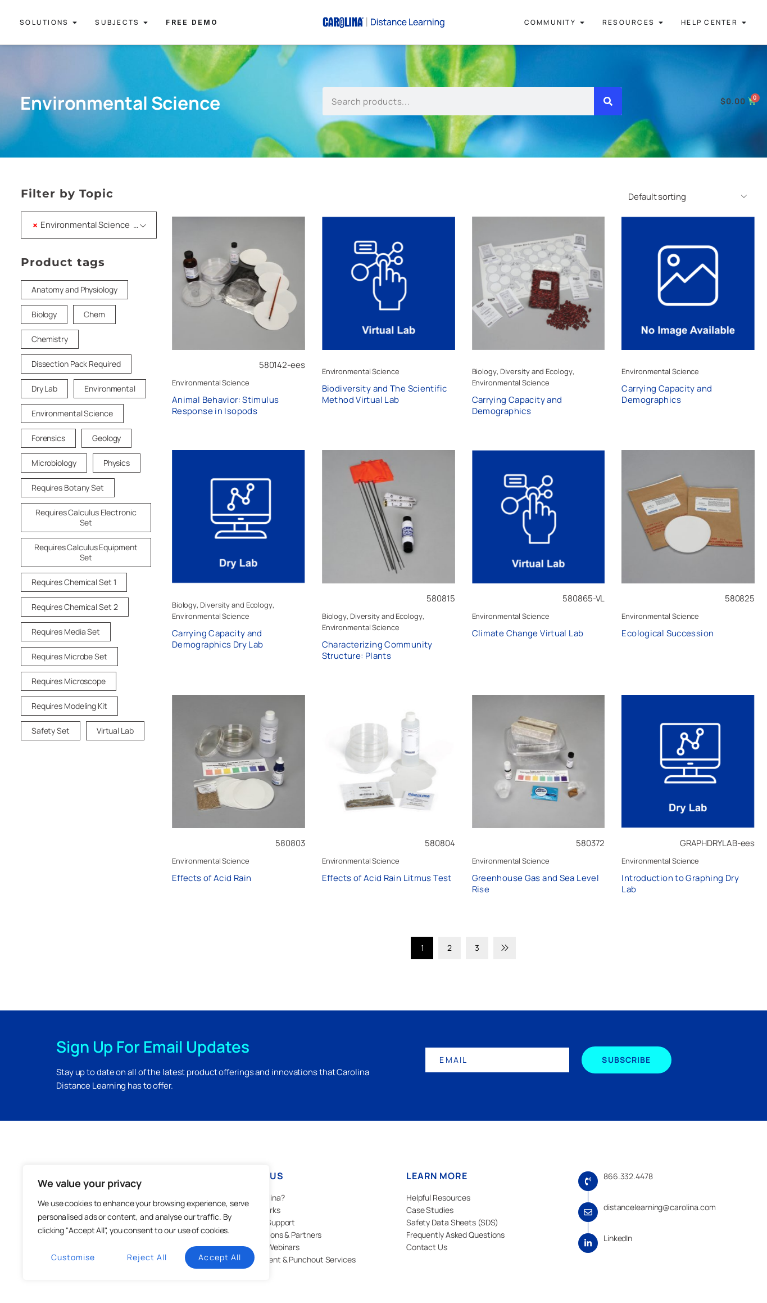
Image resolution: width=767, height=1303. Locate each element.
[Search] (608, 101)
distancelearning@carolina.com (659, 1207)
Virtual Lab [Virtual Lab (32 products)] (115, 730)
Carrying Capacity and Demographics (517, 405)
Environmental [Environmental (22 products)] (109, 388)
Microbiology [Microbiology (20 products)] (53, 462)
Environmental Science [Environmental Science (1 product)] (72, 413)
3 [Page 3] (477, 947)
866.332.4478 (628, 1176)
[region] (146, 1222)
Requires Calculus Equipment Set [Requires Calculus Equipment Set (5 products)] (85, 552)
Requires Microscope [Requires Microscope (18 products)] (68, 681)
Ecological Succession (667, 633)
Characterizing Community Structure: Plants (377, 650)
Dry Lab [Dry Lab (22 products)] (44, 388)
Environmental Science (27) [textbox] (91, 225)
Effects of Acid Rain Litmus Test (387, 878)
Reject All (147, 1257)
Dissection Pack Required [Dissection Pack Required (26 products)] (76, 363)
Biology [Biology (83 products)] (44, 314)
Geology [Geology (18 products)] (106, 438)
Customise (73, 1257)
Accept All (219, 1257)
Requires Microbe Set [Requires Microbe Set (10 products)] (69, 656)
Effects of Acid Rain (212, 878)
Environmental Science (210, 383)
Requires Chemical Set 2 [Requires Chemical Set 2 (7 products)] (74, 606)
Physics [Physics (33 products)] (116, 462)
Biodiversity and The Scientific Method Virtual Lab (384, 394)
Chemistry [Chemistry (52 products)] (49, 339)
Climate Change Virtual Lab (528, 633)
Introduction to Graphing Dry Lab (680, 883)
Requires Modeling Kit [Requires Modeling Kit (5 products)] (69, 705)
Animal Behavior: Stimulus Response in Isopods (225, 405)
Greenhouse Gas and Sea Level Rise (536, 883)
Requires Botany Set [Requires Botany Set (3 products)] (67, 487)
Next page (504, 948)
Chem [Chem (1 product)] (94, 314)
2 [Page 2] (449, 947)
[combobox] (89, 225)
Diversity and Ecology (536, 371)
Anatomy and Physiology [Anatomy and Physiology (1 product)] (74, 289)
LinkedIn (617, 1238)
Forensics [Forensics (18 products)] (48, 438)
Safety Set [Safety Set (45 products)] (50, 730)
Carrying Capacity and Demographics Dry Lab (218, 638)
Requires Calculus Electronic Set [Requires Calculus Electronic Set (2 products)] (85, 517)
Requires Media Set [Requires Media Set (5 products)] (65, 631)
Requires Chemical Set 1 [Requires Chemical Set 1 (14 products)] (73, 582)
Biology (484, 371)
